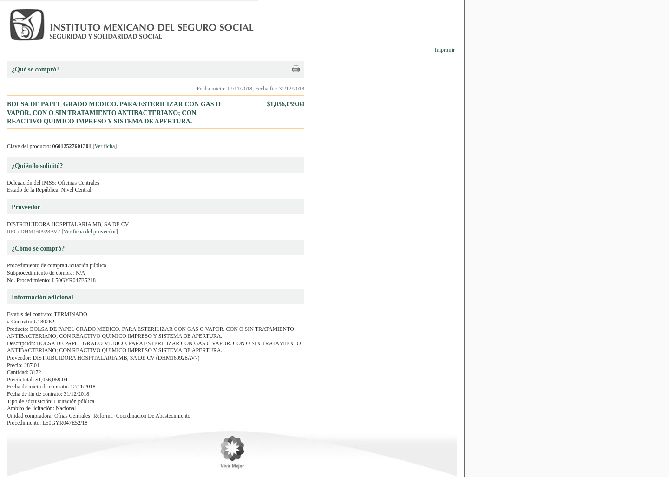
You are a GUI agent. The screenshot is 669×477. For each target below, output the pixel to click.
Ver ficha (105, 146)
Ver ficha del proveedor (90, 231)
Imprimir (445, 49)
